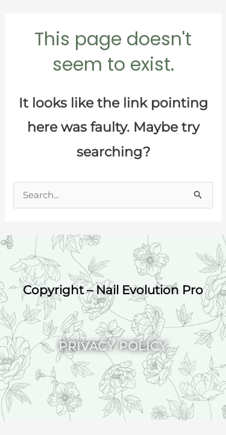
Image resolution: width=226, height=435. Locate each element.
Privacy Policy (112, 346)
